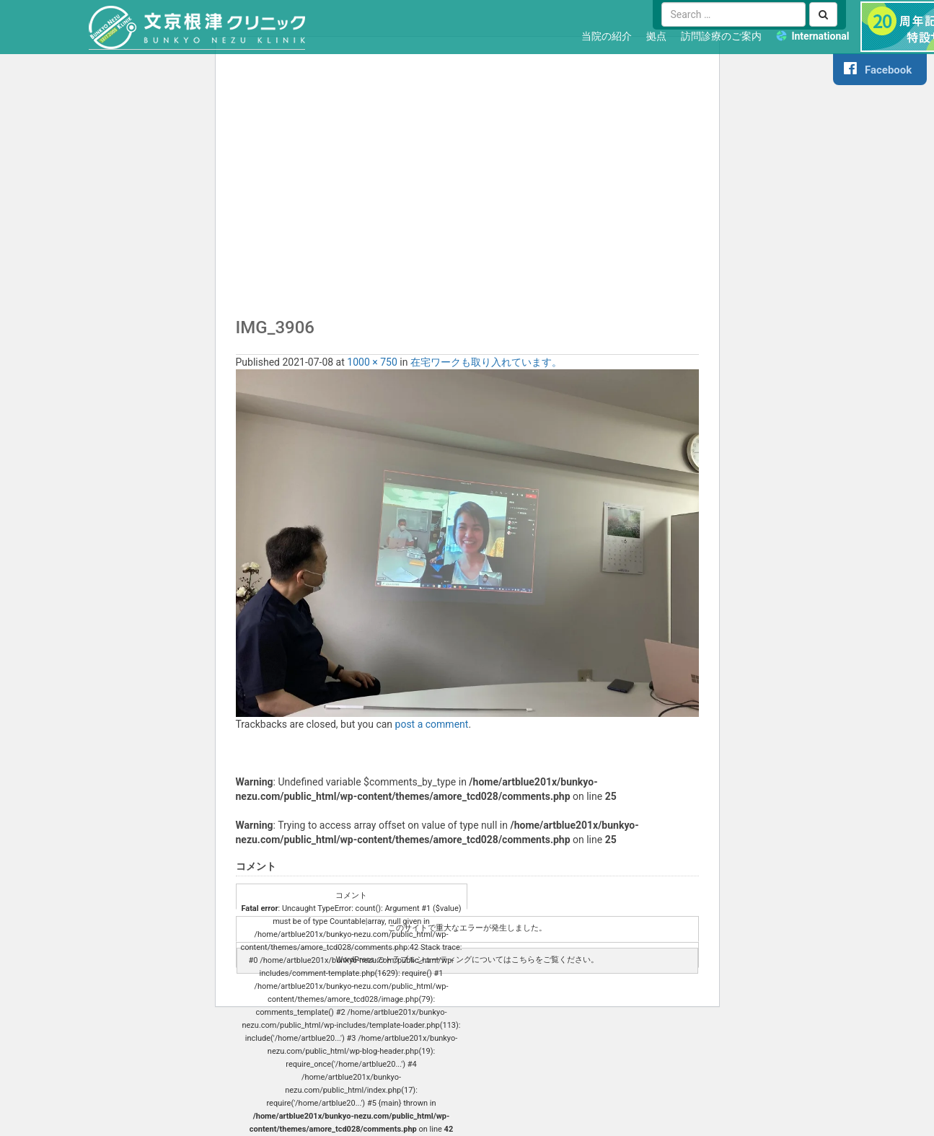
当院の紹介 (606, 36)
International (820, 36)
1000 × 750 (372, 362)
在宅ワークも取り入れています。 (486, 362)
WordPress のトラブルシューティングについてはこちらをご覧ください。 (466, 959)
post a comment (432, 724)
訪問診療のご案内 (721, 36)
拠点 (656, 36)
